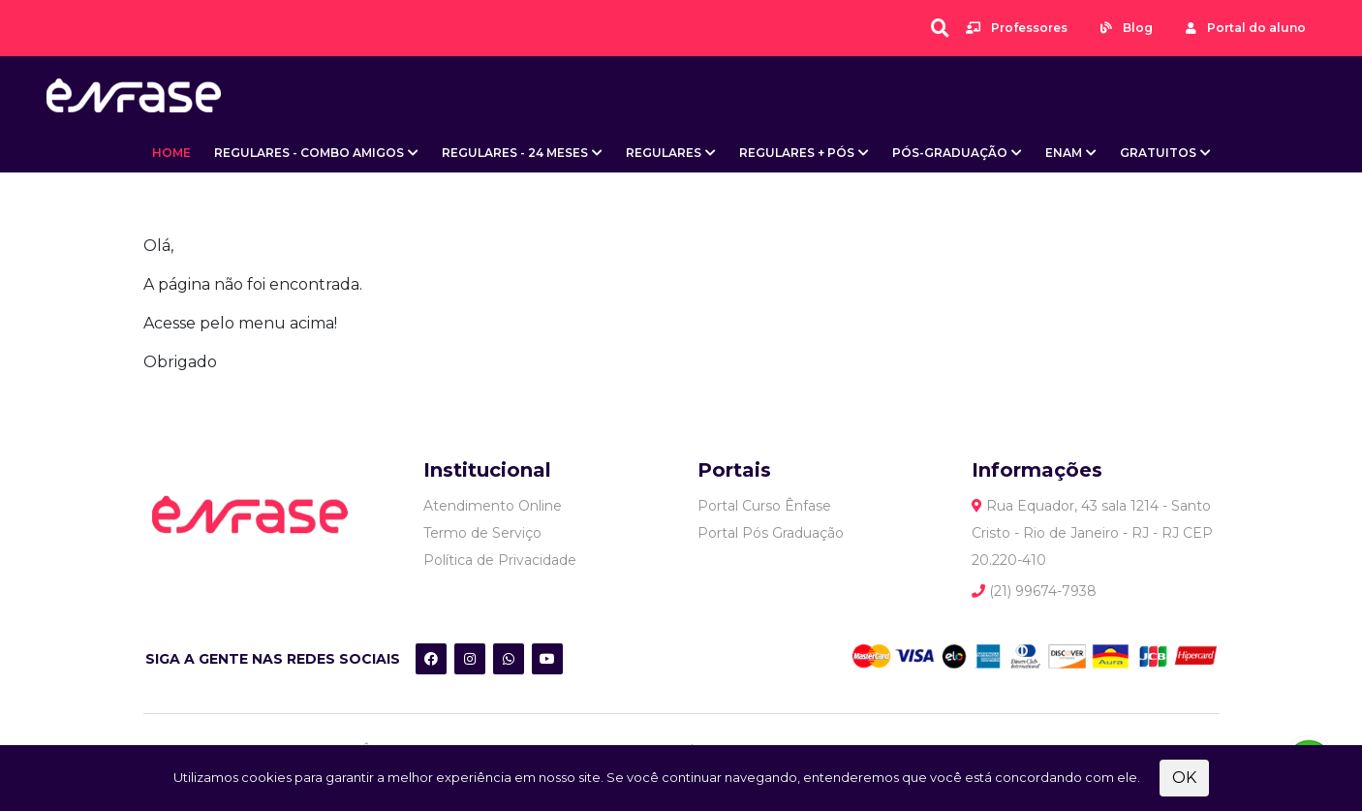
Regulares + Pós (796, 152)
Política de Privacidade (499, 560)
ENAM (1063, 152)
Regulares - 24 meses (515, 152)
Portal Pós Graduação (770, 533)
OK (1184, 777)
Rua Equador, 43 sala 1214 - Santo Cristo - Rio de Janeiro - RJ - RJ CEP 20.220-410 (1092, 533)
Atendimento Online (492, 506)
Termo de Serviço (482, 533)
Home (171, 152)
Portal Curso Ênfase (764, 506)
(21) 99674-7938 (1034, 591)
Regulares (663, 152)
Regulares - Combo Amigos (309, 152)
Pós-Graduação (949, 152)
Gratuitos (1158, 152)
